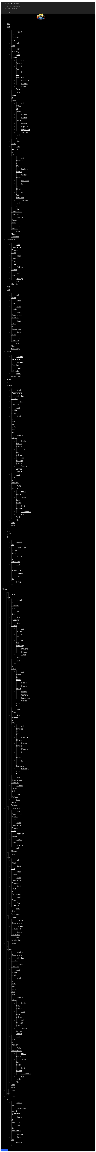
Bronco (24, 114)
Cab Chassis (15, 282)
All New (15, 44)
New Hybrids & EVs (15, 151)
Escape (24, 123)
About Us (9, 535)
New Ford (8, 25)
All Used (15, 296)
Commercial (11, 240)
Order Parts (21, 492)
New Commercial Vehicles (16, 211)
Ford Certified (15, 339)
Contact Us (17, 577)
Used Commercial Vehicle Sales (16, 260)
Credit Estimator (16, 369)
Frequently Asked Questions (18, 550)
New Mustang (15, 50)
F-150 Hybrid (19, 186)
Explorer (24, 126)
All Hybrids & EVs (20, 162)
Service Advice (17, 436)
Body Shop (8, 529)
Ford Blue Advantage (15, 346)
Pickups (20, 278)
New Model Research (15, 234)
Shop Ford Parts (21, 500)
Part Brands (20, 507)
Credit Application (16, 375)
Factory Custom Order (17, 220)
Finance (9, 352)
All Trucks (20, 61)
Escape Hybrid (21, 176)
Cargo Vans (16, 274)
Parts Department (16, 487)
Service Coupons (17, 403)
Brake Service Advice (21, 444)
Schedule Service (17, 397)
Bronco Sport (21, 118)
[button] (5, 589)
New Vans (15, 142)
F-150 (19, 67)
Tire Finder (20, 515)
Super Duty (21, 87)
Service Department (17, 391)
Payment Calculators (17, 363)
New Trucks (15, 56)
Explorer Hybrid (22, 170)
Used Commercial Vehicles (16, 315)
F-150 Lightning (20, 75)
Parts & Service (9, 382)
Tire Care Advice (20, 452)
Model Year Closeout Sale (16, 36)
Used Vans (16, 333)
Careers (20, 573)
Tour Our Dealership (16, 567)
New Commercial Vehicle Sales (16, 248)
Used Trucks (16, 307)
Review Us (16, 583)
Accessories (26, 511)
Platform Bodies (17, 268)
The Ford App (15, 523)
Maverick (25, 80)
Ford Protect (15, 227)
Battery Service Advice (21, 469)
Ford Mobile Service (15, 410)
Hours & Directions (16, 559)
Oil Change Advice (20, 461)
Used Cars (8, 288)
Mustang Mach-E (22, 135)
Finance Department (17, 358)
